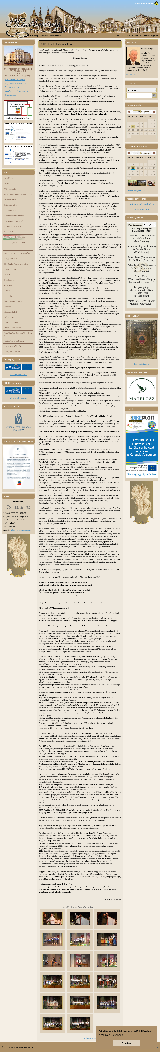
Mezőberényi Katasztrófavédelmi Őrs (18, 334)
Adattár (7, 306)
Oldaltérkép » (10, 95)
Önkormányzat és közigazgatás (18, 194)
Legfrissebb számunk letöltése (141, 204)
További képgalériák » (135, 190)
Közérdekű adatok (12, 226)
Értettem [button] (126, 1043)
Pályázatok (9, 280)
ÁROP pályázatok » (18, 374)
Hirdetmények (11, 199)
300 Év (8, 274)
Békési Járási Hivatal (13, 328)
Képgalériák (9, 317)
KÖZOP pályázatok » (18, 398)
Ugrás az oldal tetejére (93, 1038)
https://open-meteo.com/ (21, 530)
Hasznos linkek (10, 312)
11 (133, 127)
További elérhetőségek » (15, 79)
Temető (8, 296)
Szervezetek (10, 210)
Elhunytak (148, 225)
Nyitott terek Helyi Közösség (17, 253)
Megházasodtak (135, 225)
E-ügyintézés (10, 258)
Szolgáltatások (11, 232)
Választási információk (14, 237)
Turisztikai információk (15, 221)
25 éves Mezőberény (13, 346)
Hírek (6, 183)
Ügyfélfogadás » (12, 87)
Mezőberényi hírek (13, 301)
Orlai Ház (8, 285)
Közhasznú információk (15, 215)
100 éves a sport (11, 322)
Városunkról (10, 189)
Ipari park (9, 248)
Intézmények (10, 205)
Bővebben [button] (117, 1035)
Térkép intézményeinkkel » (16, 91)
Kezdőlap (34, 35)
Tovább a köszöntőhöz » (135, 75)
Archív (8, 290)
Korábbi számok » (141, 209)
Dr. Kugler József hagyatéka (17, 264)
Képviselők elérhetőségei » (16, 83)
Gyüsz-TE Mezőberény (14, 341)
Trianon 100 (10, 269)
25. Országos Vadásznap (15, 242)
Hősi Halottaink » (141, 364)
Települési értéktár (12, 351)
